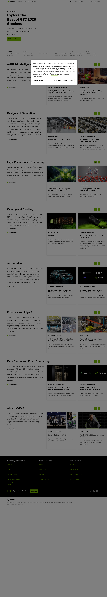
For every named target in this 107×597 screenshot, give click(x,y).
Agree (71, 80)
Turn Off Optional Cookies (60, 80)
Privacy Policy (61, 71)
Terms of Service (58, 73)
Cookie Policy (71, 71)
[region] (54, 72)
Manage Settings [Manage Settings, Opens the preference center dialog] (38, 80)
